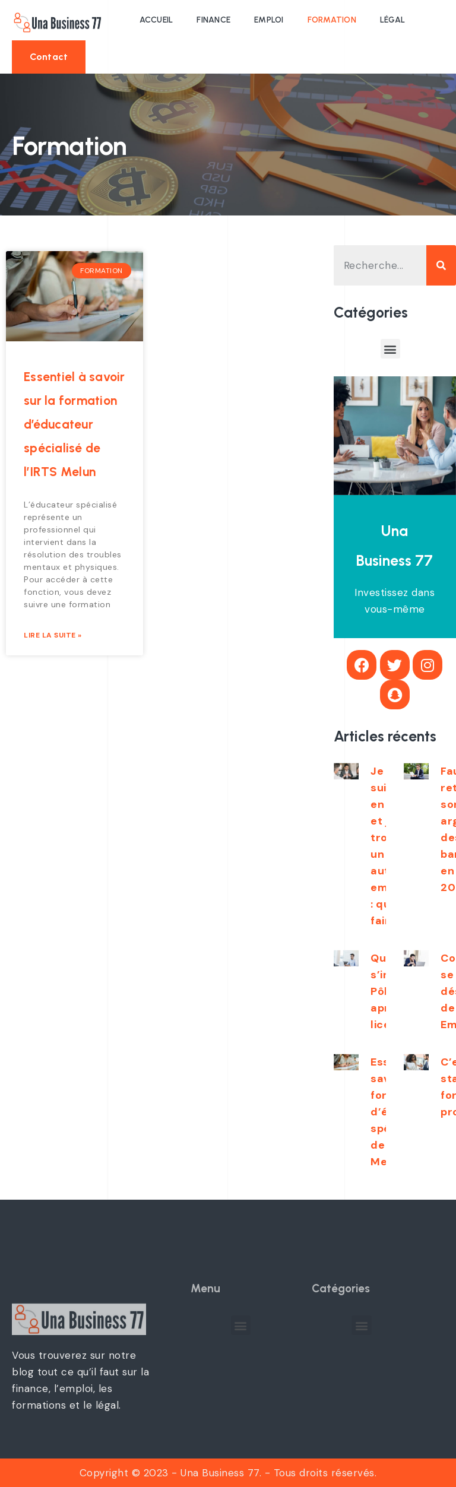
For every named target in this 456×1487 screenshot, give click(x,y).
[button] (49, 57)
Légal (392, 20)
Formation (332, 20)
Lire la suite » (53, 635)
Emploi (269, 20)
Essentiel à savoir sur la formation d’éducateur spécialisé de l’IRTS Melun (74, 424)
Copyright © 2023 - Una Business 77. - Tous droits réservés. (228, 1472)
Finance (213, 20)
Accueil (156, 20)
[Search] (441, 265)
